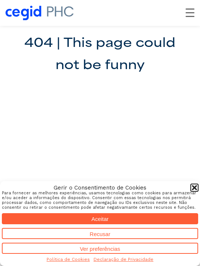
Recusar (100, 234)
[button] (194, 187)
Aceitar (100, 219)
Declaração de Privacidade (123, 259)
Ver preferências (100, 249)
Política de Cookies (68, 259)
